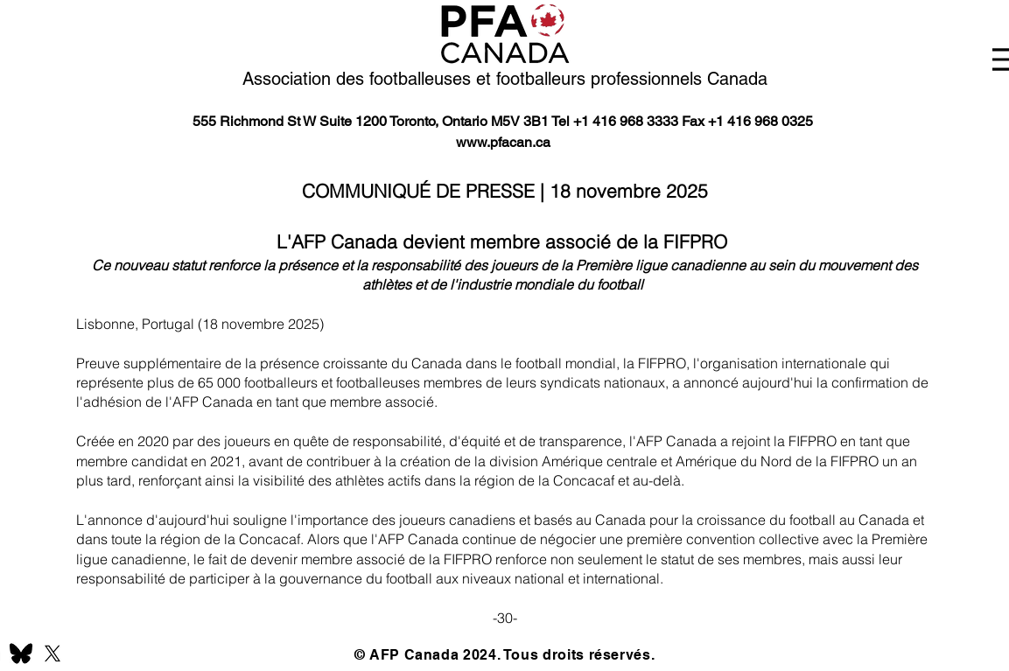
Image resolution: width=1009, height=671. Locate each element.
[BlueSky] (21, 653)
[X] (52, 653)
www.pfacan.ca (503, 142)
